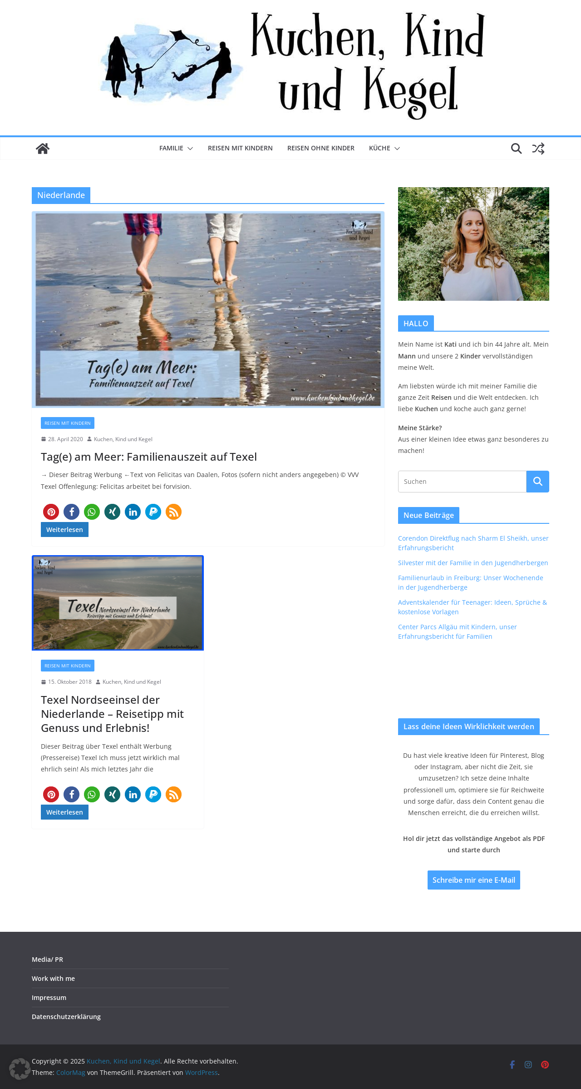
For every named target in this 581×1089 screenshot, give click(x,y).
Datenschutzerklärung (66, 1016)
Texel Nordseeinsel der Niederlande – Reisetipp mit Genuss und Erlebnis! (112, 713)
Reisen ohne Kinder (321, 148)
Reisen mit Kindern (240, 148)
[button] (188, 148)
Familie (171, 148)
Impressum (49, 997)
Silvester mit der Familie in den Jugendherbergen (473, 562)
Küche (379, 148)
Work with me (53, 978)
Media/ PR (47, 959)
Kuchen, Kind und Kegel (123, 439)
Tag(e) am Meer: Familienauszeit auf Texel (149, 456)
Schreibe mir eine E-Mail (474, 880)
